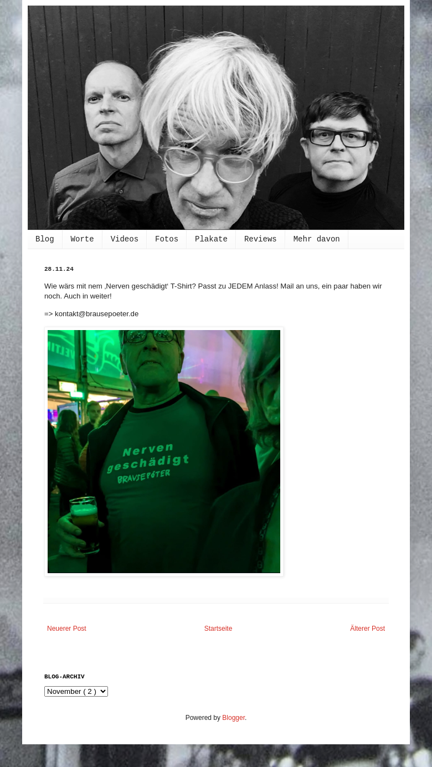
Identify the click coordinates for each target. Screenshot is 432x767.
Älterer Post (367, 628)
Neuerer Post (66, 628)
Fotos (166, 239)
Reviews (260, 239)
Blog (44, 239)
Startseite (218, 628)
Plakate (211, 239)
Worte (82, 239)
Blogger (233, 718)
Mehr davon (317, 239)
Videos (124, 239)
